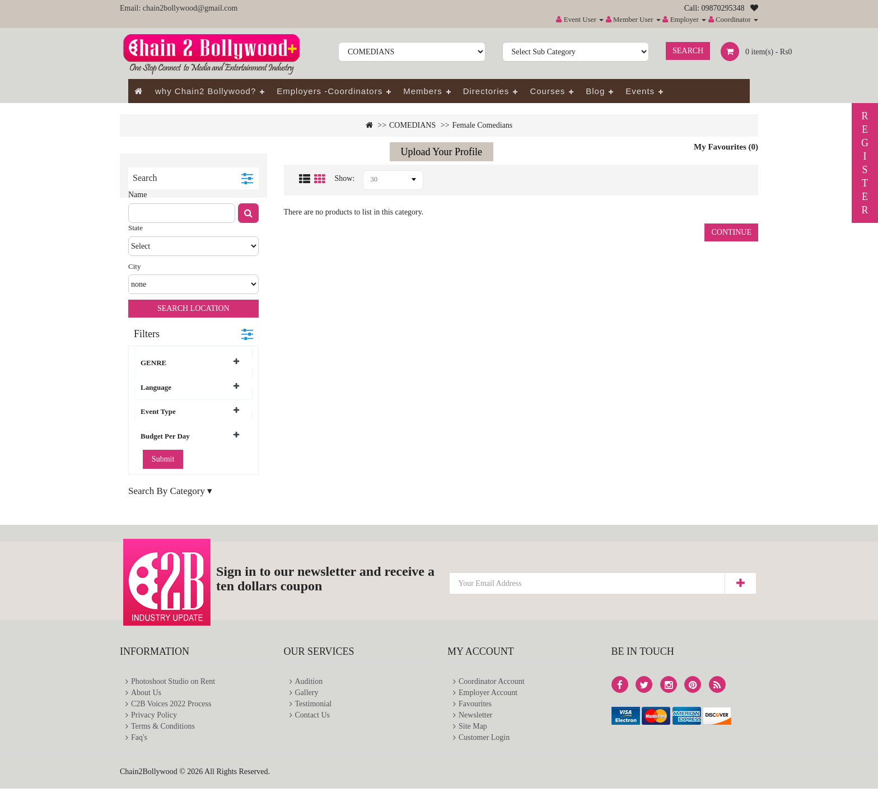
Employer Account (488, 693)
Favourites (475, 705)
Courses (547, 91)
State (135, 227)
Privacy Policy (154, 717)
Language (190, 387)
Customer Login (484, 741)
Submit (163, 459)
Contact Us (312, 717)
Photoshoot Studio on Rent (173, 682)
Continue (731, 232)
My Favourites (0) (726, 146)
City (134, 266)
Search (687, 50)
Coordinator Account (492, 682)
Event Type (190, 411)
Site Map (473, 729)
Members (422, 91)
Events (640, 91)
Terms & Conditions (163, 729)
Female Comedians (482, 125)
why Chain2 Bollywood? (205, 91)
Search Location (193, 308)
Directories (486, 91)
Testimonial (313, 705)
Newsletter (476, 717)
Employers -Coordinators (329, 91)
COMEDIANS (412, 125)
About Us (146, 693)
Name (137, 194)
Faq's (139, 741)
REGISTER (864, 163)
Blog (595, 91)
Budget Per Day (190, 435)
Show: (345, 178)
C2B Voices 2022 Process (171, 705)
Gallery (307, 693)
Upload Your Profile (442, 151)
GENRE (190, 362)
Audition (309, 682)
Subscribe (740, 583)
